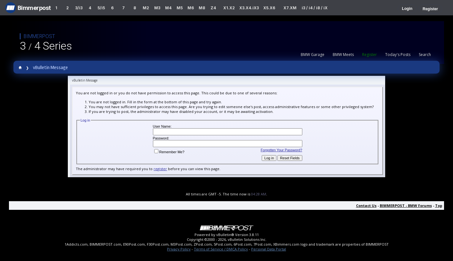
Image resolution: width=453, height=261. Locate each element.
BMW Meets (343, 54)
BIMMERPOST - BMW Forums (406, 205)
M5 (180, 7)
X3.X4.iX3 (249, 7)
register (160, 168)
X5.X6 (269, 7)
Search (425, 54)
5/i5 (101, 7)
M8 (202, 7)
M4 (168, 7)
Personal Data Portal (268, 249)
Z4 (213, 7)
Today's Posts (397, 54)
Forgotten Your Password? (281, 150)
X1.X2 (229, 7)
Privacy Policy (179, 249)
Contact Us (366, 205)
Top (438, 205)
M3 (157, 7)
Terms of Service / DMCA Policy (221, 249)
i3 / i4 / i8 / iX (315, 7)
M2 (146, 7)
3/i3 (79, 7)
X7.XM (290, 7)
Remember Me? (169, 152)
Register (430, 9)
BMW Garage (312, 54)
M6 (190, 7)
